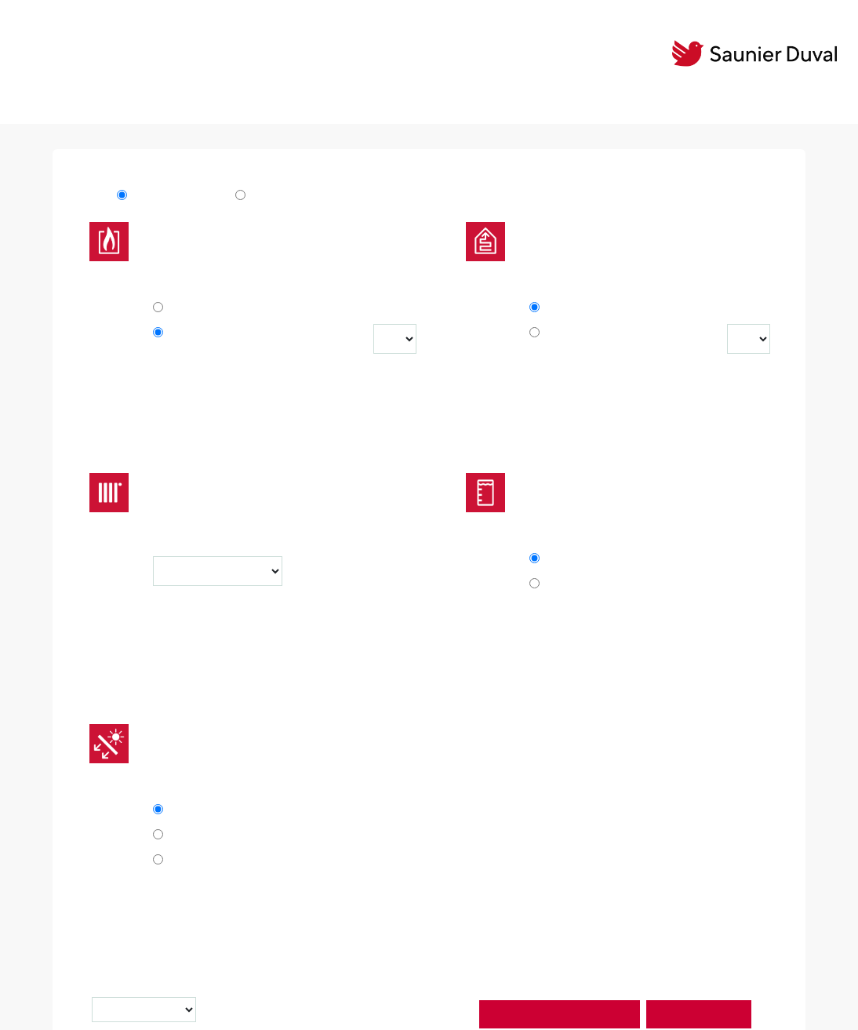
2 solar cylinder (218, 860)
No (183, 308)
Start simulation (699, 1014)
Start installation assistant (560, 1014)
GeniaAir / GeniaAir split (603, 342)
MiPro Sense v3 (174, 200)
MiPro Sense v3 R (297, 200)
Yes (185, 333)
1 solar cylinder (218, 835)
